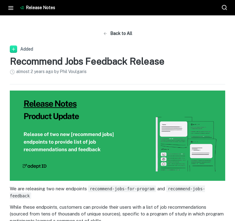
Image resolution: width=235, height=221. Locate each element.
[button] (117, 135)
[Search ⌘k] (224, 7)
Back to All (117, 33)
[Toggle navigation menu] (10, 7)
